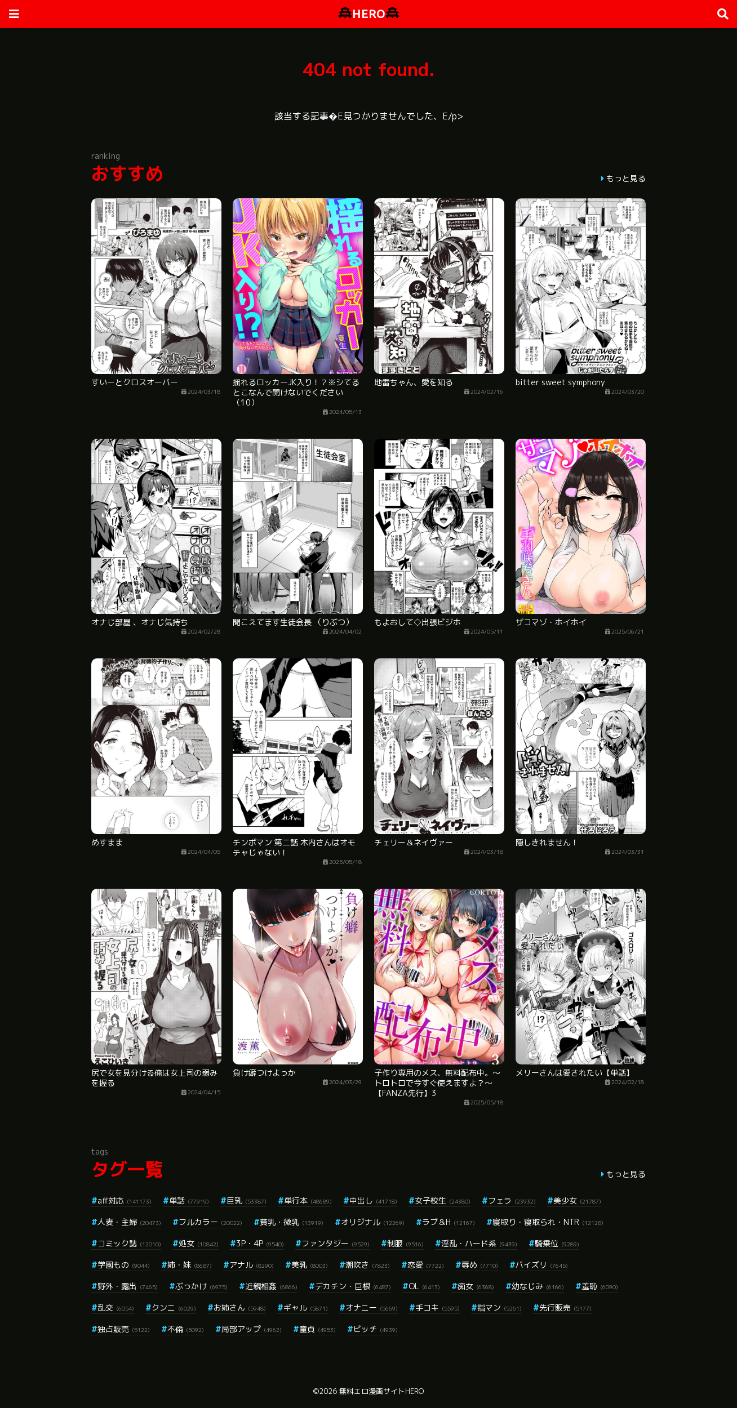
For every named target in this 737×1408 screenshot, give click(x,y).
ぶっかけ (201, 1286)
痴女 (476, 1286)
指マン (499, 1307)
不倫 (185, 1329)
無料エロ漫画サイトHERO (381, 1391)
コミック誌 (129, 1243)
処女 (199, 1243)
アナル (251, 1264)
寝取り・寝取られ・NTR (547, 1222)
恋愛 (425, 1264)
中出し (373, 1200)
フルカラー (210, 1222)
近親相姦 (271, 1286)
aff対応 (124, 1200)
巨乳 (247, 1200)
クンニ (174, 1307)
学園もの (123, 1264)
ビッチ (375, 1329)
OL (424, 1286)
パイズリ (542, 1264)
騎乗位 (557, 1243)
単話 (189, 1200)
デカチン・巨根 (353, 1286)
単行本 (308, 1200)
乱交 (115, 1307)
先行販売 (565, 1307)
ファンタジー (335, 1243)
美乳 (309, 1264)
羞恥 (599, 1286)
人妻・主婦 (129, 1222)
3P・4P (260, 1243)
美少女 (577, 1200)
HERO (368, 13)
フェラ (512, 1200)
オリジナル (373, 1222)
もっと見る (626, 178)
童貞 (317, 1329)
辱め (479, 1264)
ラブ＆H (448, 1222)
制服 (405, 1243)
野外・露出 (127, 1286)
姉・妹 (189, 1264)
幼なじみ (538, 1286)
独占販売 (123, 1329)
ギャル (305, 1307)
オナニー (371, 1307)
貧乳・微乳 (291, 1222)
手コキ (437, 1307)
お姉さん (240, 1307)
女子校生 (442, 1200)
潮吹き (367, 1264)
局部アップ (251, 1329)
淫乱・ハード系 (479, 1243)
